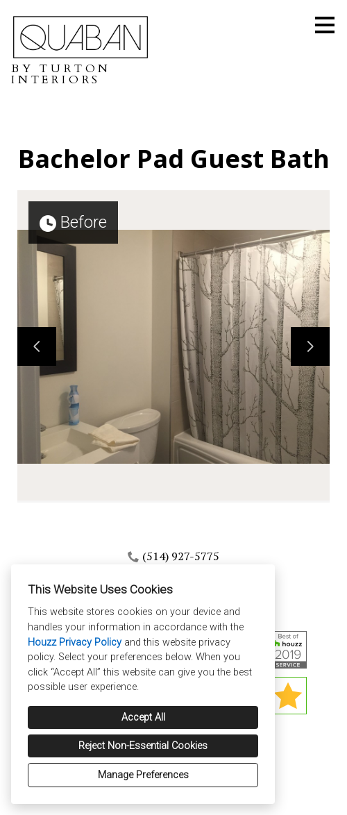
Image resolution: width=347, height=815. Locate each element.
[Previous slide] (36, 346)
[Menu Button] (325, 25)
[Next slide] (310, 346)
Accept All (143, 717)
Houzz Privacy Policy (74, 642)
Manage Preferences (143, 775)
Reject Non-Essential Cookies (143, 746)
